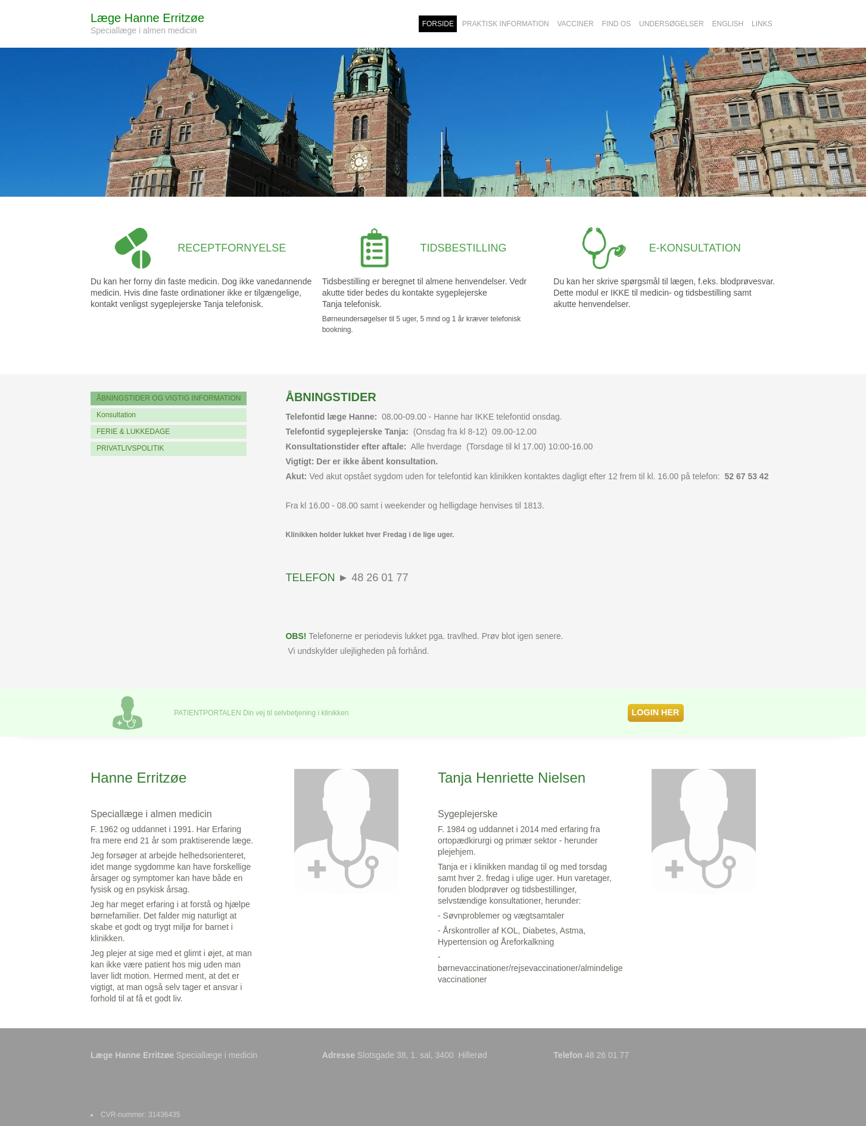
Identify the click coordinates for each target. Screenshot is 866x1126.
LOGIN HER (656, 712)
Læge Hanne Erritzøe (147, 17)
